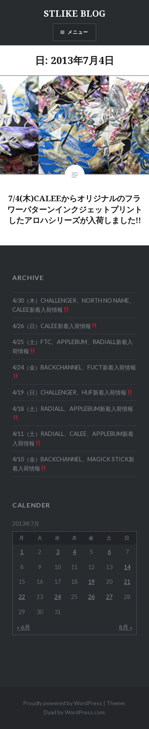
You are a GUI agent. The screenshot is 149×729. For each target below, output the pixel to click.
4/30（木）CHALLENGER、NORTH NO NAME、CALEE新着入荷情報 (73, 305)
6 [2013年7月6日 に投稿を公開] (109, 551)
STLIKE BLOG (75, 13)
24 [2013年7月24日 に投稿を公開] (57, 596)
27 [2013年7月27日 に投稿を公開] (109, 596)
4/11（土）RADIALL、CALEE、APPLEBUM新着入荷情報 (73, 438)
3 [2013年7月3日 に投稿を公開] (57, 551)
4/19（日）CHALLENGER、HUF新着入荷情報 (72, 392)
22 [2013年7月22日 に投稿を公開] (22, 596)
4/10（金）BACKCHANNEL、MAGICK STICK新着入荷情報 (73, 464)
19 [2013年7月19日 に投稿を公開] (91, 581)
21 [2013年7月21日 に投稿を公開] (127, 581)
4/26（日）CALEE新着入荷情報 (54, 326)
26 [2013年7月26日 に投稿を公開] (91, 596)
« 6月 (23, 627)
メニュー (78, 32)
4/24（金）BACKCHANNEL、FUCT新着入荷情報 (74, 371)
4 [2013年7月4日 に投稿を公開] (74, 551)
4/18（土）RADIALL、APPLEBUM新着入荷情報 (72, 413)
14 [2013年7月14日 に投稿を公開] (127, 567)
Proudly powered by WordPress (62, 703)
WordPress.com (84, 712)
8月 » (125, 627)
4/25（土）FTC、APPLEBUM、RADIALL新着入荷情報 (72, 346)
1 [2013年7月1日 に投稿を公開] (21, 551)
